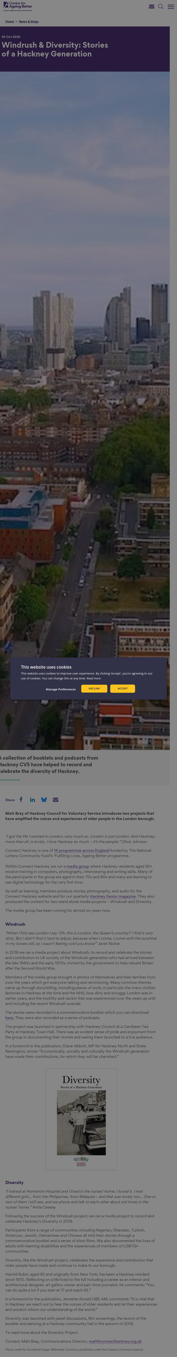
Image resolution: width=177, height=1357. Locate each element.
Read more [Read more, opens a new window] (94, 678)
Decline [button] (94, 688)
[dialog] (88, 678)
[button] (60, 689)
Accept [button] (123, 688)
